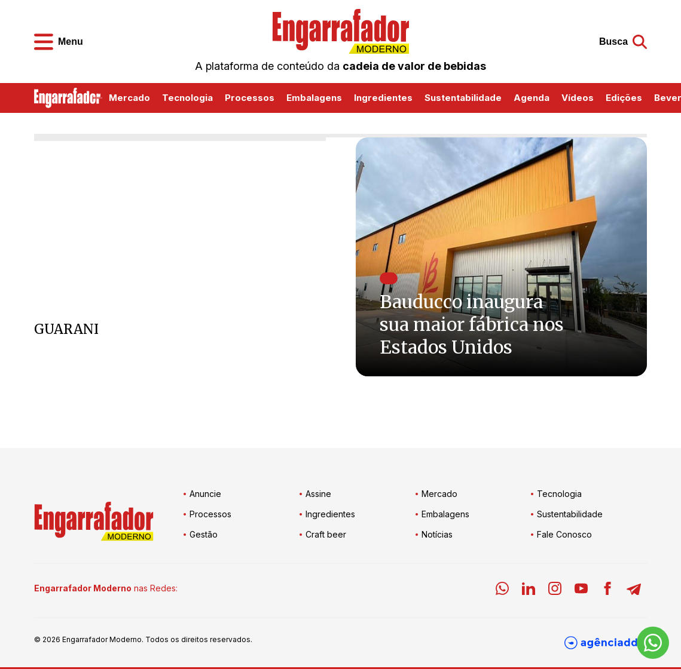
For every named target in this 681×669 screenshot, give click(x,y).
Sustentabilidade (463, 97)
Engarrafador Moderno (102, 639)
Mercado (129, 97)
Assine (318, 494)
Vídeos (577, 97)
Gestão (204, 534)
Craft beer (326, 534)
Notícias (437, 534)
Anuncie (205, 494)
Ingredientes (383, 97)
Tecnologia (187, 97)
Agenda (531, 97)
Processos (249, 97)
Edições (624, 97)
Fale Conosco (564, 534)
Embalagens (314, 97)
